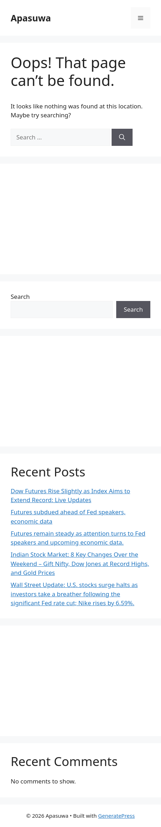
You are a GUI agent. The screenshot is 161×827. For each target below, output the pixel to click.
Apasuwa (31, 18)
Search (20, 296)
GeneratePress (116, 815)
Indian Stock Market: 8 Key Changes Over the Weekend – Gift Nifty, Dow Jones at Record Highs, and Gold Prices (80, 563)
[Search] (122, 137)
